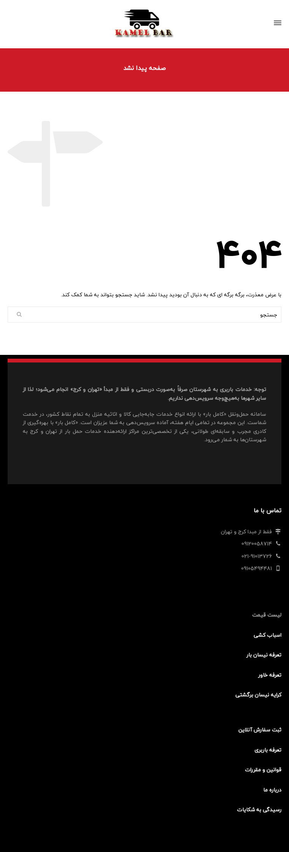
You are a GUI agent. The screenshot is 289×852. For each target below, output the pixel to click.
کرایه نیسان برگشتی (258, 694)
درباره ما (272, 790)
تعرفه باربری (267, 750)
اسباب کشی (267, 635)
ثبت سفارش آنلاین (259, 729)
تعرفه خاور (269, 675)
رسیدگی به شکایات (259, 809)
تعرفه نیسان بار (263, 655)
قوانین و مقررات (263, 769)
